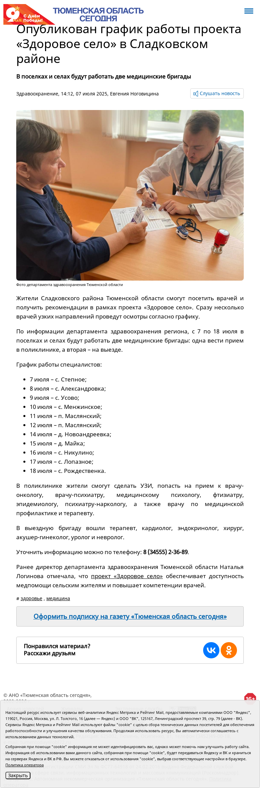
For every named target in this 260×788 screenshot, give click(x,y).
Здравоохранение (37, 93)
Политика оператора (24, 764)
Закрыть (18, 775)
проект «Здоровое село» (127, 576)
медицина (58, 598)
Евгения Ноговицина (134, 93)
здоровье (31, 598)
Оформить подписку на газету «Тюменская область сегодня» (130, 616)
